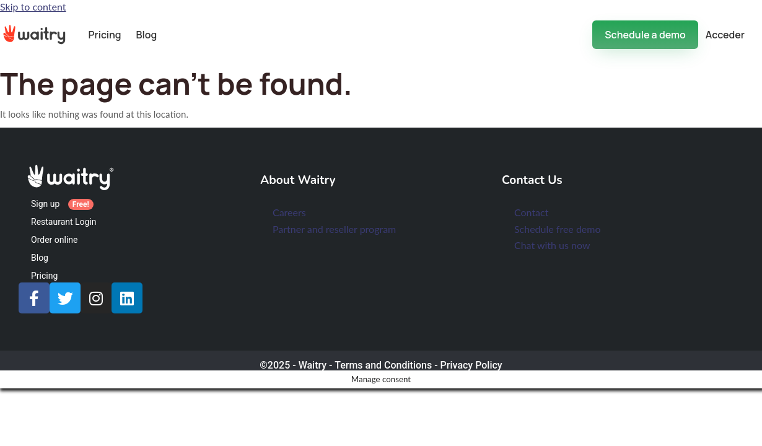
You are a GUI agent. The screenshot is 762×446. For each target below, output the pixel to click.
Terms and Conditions (383, 365)
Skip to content (33, 6)
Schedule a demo (645, 35)
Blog (146, 35)
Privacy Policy (471, 365)
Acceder (725, 35)
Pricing (104, 35)
